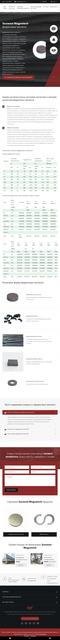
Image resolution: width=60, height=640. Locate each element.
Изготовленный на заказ (36, 7)
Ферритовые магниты (25, 12)
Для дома (5, 7)
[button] (54, 20)
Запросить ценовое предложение (18, 77)
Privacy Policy (42, 634)
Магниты (5, 591)
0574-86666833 (8, 1)
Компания (53, 6)
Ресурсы (45, 6)
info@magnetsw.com (21, 1)
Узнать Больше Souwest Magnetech (30, 618)
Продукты (12, 6)
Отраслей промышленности (23, 7)
